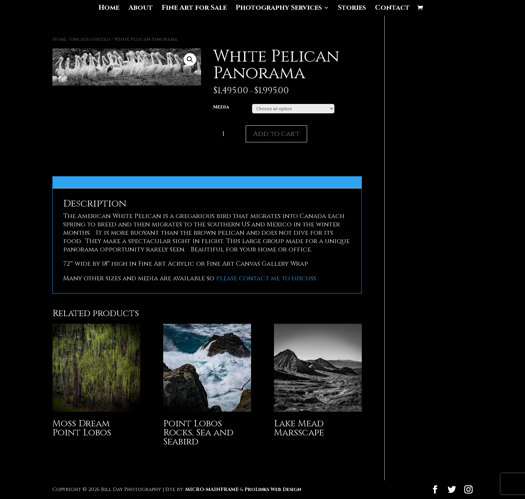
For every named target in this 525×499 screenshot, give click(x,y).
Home (109, 8)
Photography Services (279, 8)
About (140, 8)
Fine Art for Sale (194, 8)
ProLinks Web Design (272, 489)
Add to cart (276, 133)
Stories (352, 8)
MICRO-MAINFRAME (212, 489)
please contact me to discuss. (265, 278)
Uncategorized (90, 39)
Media (221, 107)
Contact (392, 8)
